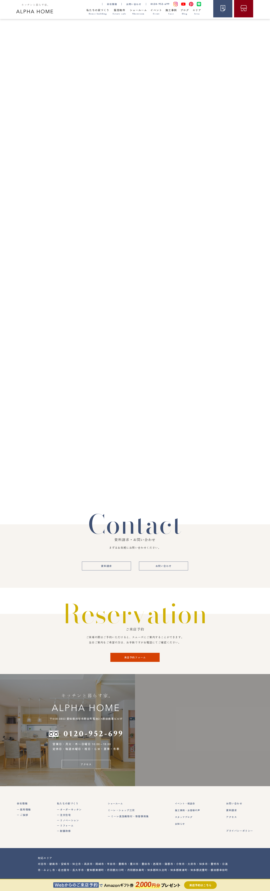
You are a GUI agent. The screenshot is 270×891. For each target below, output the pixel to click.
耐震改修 (65, 835)
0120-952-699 (159, 4)
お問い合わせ (133, 4)
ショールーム (115, 807)
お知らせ (179, 827)
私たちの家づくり (67, 807)
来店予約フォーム (135, 660)
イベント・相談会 (184, 807)
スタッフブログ (183, 821)
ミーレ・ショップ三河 (120, 814)
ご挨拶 (24, 818)
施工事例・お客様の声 (187, 814)
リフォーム (66, 829)
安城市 (65, 868)
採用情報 (25, 813)
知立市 (76, 868)
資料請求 (105, 568)
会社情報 (22, 807)
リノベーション (69, 824)
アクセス (86, 768)
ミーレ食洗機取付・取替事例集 (129, 820)
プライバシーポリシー (239, 834)
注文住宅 (65, 818)
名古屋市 (63, 874)
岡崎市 (99, 868)
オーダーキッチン (70, 813)
